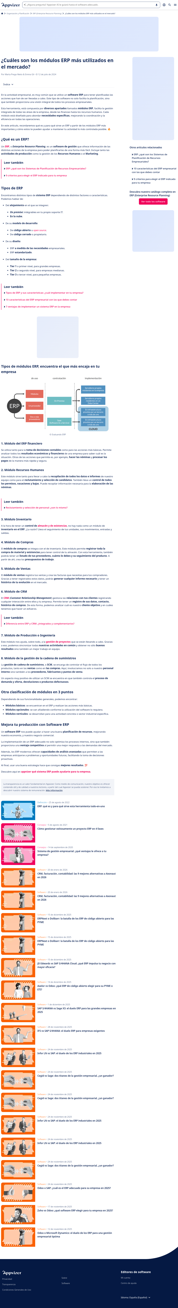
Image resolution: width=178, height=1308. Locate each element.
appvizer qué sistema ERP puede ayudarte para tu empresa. (56, 771)
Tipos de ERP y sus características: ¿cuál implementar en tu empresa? (43, 292)
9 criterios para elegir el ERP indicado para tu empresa (35, 175)
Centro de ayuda (128, 1283)
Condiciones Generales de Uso (16, 1289)
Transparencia (8, 1284)
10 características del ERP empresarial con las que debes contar (40, 299)
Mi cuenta (125, 1277)
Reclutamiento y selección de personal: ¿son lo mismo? (35, 507)
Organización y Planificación (18, 13)
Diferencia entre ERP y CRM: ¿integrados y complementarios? (39, 623)
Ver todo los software (153, 201)
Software (66, 1283)
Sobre (64, 1277)
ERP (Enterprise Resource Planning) (47, 13)
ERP (7, 146)
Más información (54, 790)
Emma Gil (30, 74)
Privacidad (7, 1279)
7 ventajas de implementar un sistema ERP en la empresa (37, 306)
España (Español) (140, 1297)
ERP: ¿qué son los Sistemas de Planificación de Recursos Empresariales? (45, 168)
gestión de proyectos (58, 641)
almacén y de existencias (52, 525)
